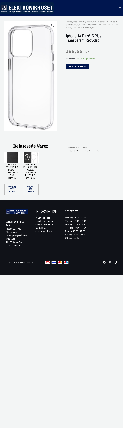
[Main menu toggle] (120, 8)
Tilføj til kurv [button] (12, 189)
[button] (52, 25)
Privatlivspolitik (42, 218)
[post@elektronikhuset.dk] (110, 262)
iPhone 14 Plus (104, 25)
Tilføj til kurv (77, 66)
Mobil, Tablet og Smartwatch (84, 22)
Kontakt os (40, 228)
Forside (69, 22)
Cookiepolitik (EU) (44, 231)
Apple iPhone (92, 25)
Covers (82, 25)
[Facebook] (104, 262)
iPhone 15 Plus (93, 151)
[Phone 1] (116, 262)
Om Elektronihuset (44, 224)
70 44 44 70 (16, 242)
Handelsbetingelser (44, 221)
